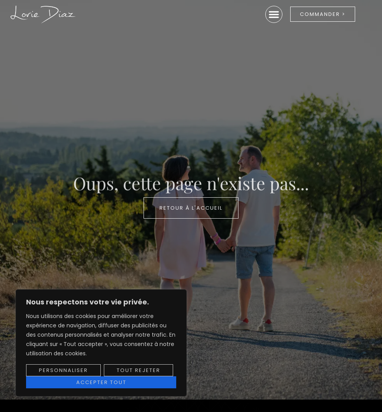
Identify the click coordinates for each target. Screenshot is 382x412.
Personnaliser (63, 370)
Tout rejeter (138, 370)
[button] (273, 14)
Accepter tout (101, 382)
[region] (101, 342)
